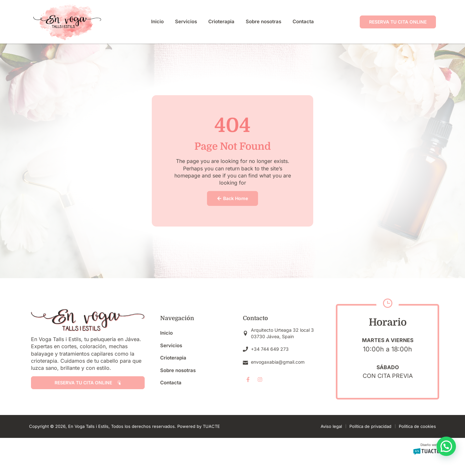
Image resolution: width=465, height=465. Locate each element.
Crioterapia (221, 21)
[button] (446, 446)
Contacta (303, 21)
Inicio (157, 21)
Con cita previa (388, 375)
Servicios (186, 21)
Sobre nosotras (263, 21)
